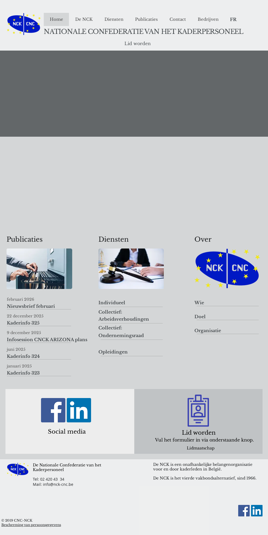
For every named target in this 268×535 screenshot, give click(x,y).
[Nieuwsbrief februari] (46, 306)
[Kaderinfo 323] (46, 373)
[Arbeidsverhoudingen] (123, 319)
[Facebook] (53, 410)
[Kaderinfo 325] (46, 323)
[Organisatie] (207, 330)
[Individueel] (112, 302)
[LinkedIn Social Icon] (79, 410)
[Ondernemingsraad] (121, 335)
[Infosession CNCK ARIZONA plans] (47, 339)
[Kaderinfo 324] (46, 356)
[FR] (233, 19)
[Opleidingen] (113, 352)
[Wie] (199, 302)
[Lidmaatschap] (201, 448)
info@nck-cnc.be (58, 484)
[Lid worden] (137, 44)
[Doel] (200, 316)
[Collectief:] (110, 312)
